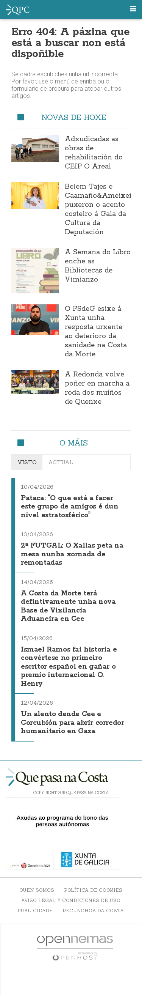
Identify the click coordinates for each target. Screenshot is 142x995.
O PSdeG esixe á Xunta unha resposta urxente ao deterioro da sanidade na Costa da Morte (96, 331)
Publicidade (35, 910)
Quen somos (36, 890)
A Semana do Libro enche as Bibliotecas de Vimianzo (98, 266)
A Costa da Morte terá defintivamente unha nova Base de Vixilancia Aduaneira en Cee (68, 606)
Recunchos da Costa (93, 910)
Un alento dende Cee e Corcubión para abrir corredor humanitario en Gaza (72, 723)
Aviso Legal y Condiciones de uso (70, 900)
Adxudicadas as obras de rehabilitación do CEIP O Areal (94, 153)
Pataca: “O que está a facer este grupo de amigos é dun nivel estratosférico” (70, 507)
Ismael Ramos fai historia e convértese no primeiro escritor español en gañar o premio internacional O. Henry (69, 666)
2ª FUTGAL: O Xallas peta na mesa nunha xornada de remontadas (72, 554)
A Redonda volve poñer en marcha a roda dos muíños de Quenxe (97, 388)
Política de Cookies (93, 890)
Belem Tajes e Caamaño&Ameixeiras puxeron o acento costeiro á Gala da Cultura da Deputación (103, 209)
